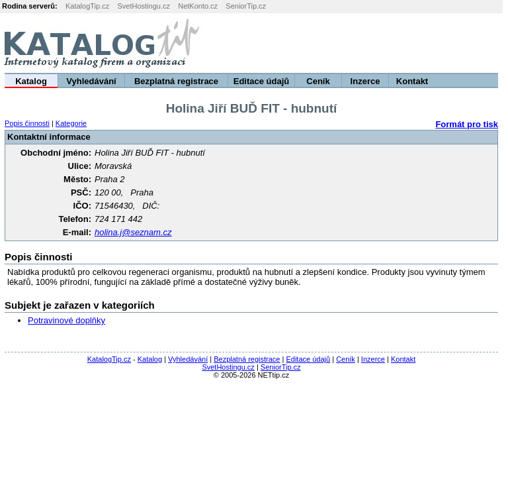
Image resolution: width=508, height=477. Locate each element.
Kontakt (412, 81)
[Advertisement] (343, 43)
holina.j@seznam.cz (133, 232)
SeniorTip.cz (246, 6)
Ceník (317, 81)
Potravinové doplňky (66, 320)
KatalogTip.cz (87, 6)
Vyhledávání (91, 81)
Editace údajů (261, 81)
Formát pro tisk (466, 124)
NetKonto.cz (198, 6)
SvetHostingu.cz (143, 6)
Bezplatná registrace (176, 81)
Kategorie (71, 123)
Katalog (31, 81)
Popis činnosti (27, 123)
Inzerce (365, 81)
